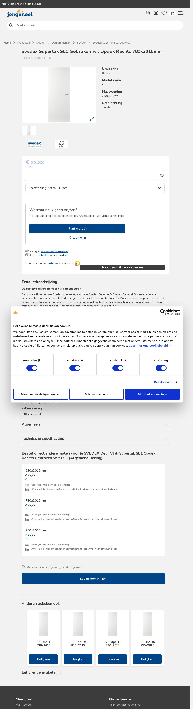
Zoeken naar (11, 25)
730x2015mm (35, 500)
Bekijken (43, 659)
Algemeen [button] (31, 424)
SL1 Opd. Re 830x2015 (77, 643)
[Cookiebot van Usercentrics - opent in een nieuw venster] (163, 312)
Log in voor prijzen (93, 579)
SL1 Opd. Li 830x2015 (43, 643)
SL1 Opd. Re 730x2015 (147, 643)
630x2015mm (35, 471)
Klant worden (77, 229)
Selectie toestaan (96, 394)
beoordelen (50, 263)
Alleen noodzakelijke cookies (40, 394)
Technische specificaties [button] (43, 438)
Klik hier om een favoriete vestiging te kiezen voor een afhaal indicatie (79, 489)
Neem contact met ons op (124, 705)
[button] (180, 13)
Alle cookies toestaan (152, 394)
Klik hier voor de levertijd (54, 251)
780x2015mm (35, 530)
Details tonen (163, 382)
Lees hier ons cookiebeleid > (150, 345)
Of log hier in (77, 238)
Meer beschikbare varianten (122, 267)
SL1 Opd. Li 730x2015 (113, 643)
